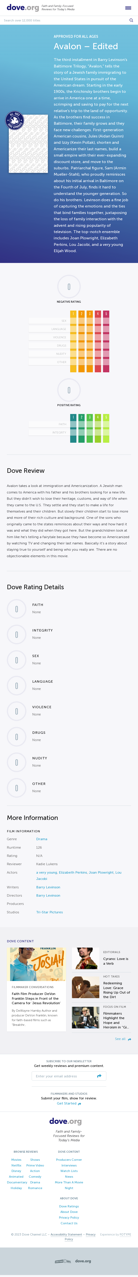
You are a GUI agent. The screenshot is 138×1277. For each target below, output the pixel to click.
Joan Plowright (101, 874)
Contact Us (69, 1225)
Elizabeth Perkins (73, 874)
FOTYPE (125, 1236)
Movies (16, 1161)
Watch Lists (69, 1173)
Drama (41, 841)
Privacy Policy (69, 1219)
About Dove (69, 1214)
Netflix (16, 1167)
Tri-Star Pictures (49, 914)
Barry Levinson (48, 889)
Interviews (69, 1167)
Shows (35, 1161)
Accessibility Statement (66, 1236)
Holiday (16, 1190)
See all (123, 1041)
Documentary (17, 1184)
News (69, 1178)
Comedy (35, 1178)
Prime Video (35, 1167)
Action (35, 1173)
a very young (46, 874)
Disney (16, 1173)
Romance (35, 1190)
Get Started (69, 1106)
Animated (16, 1178)
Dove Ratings (69, 1208)
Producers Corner (69, 1161)
